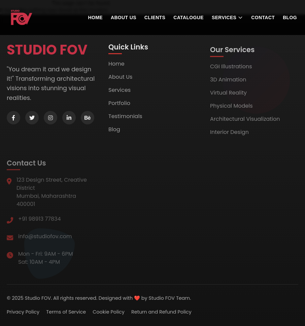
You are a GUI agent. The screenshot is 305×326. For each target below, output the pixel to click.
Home (95, 17)
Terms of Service (66, 312)
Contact (263, 17)
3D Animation (228, 82)
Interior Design (229, 134)
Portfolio (119, 105)
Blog (290, 17)
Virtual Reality (228, 95)
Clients (154, 17)
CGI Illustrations (231, 69)
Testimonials (125, 118)
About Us (120, 78)
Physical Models (231, 108)
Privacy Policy (23, 312)
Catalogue (188, 17)
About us (123, 17)
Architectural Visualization (245, 121)
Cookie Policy (109, 312)
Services (119, 92)
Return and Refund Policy (161, 312)
